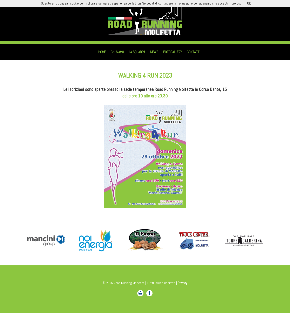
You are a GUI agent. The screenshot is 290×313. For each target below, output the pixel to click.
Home (102, 52)
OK (249, 3)
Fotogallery (172, 52)
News (154, 52)
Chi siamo (117, 52)
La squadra (137, 52)
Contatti (193, 52)
